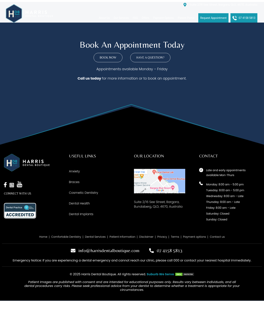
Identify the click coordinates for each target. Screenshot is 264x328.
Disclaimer (146, 237)
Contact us (217, 237)
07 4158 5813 (169, 250)
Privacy (162, 237)
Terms (175, 237)
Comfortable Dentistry (66, 237)
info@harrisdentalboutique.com (108, 250)
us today (93, 78)
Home (43, 237)
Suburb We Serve (160, 274)
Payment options (194, 237)
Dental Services (95, 237)
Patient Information (122, 237)
